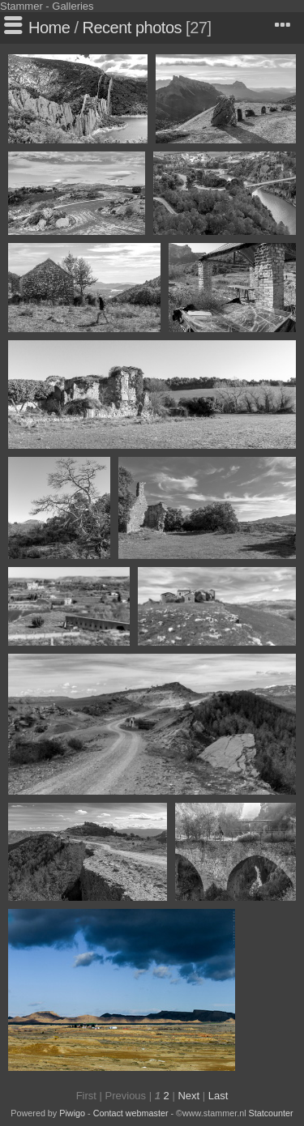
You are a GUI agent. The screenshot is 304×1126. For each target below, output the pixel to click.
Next (188, 1096)
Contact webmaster (131, 1113)
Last (218, 1096)
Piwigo (72, 1113)
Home (49, 27)
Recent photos (132, 27)
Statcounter (271, 1113)
